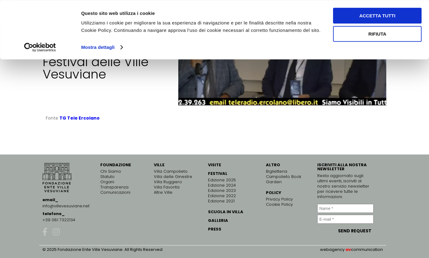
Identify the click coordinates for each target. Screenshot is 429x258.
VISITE (214, 165)
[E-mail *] (345, 219)
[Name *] (345, 208)
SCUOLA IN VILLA (225, 212)
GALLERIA (218, 220)
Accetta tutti (377, 15)
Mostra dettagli (98, 46)
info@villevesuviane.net (65, 206)
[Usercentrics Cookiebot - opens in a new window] (40, 47)
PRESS (214, 229)
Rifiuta (377, 33)
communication (367, 249)
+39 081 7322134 (58, 220)
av (348, 249)
